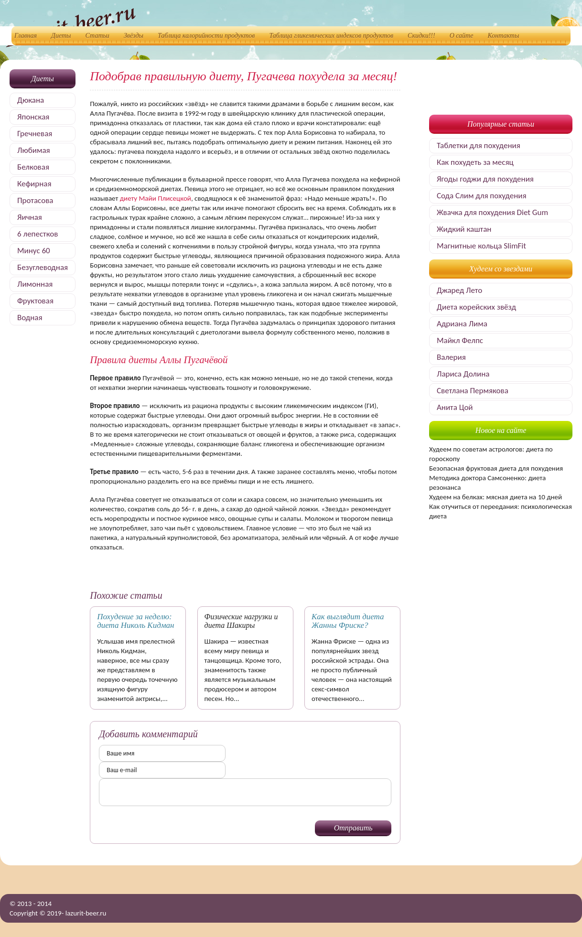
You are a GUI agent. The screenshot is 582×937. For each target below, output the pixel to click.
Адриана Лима (462, 324)
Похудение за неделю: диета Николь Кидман (135, 621)
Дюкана (30, 100)
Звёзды (133, 35)
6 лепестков (37, 234)
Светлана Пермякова (472, 391)
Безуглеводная (42, 267)
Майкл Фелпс (460, 340)
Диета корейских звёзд (476, 307)
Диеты (61, 35)
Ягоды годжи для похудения (485, 179)
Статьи (97, 35)
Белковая (33, 167)
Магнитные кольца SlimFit (481, 246)
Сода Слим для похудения (482, 196)
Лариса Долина (463, 374)
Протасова (35, 200)
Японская (33, 117)
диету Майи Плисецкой (155, 198)
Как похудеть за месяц (475, 162)
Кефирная (34, 184)
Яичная (29, 217)
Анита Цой (455, 407)
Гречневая (34, 134)
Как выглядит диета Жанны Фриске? (348, 621)
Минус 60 (33, 251)
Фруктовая (35, 301)
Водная (30, 317)
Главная (25, 35)
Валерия (451, 357)
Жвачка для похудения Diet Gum (492, 212)
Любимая (33, 150)
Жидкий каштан (464, 229)
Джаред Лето (459, 290)
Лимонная (35, 284)
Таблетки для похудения (478, 145)
